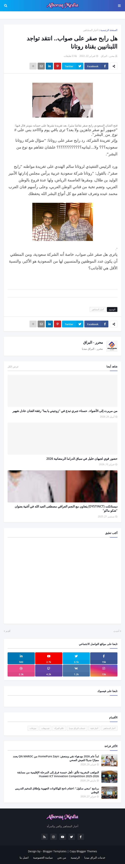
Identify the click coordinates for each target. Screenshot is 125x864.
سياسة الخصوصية (43, 857)
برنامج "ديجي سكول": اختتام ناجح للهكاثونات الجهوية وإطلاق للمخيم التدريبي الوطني (57, 790)
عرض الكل (13, 366)
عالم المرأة (59, 728)
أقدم (8, 631)
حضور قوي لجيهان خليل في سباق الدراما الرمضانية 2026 (81, 459)
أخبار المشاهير (90, 30)
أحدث (116, 631)
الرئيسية (75, 857)
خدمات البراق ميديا (77, 728)
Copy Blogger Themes (83, 851)
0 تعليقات (68, 56)
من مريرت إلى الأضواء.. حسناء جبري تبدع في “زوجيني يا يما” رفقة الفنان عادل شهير (64, 411)
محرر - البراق (93, 342)
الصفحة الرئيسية (108, 30)
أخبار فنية (94, 728)
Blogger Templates (55, 851)
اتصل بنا (24, 857)
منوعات (33, 728)
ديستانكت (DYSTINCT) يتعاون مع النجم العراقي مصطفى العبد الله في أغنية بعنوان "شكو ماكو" (66, 508)
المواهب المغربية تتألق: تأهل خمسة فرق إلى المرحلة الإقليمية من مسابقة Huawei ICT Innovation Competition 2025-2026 (58, 774)
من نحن (61, 857)
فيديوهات (45, 728)
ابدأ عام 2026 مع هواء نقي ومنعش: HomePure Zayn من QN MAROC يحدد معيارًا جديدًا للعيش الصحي (56, 758)
